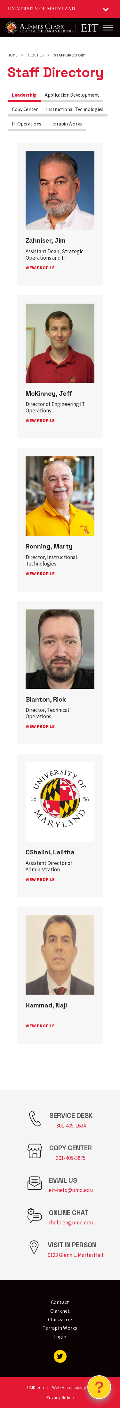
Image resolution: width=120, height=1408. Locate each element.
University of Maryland (42, 8)
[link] (60, 214)
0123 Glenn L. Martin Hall (75, 1254)
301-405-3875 (70, 1158)
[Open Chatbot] (99, 1387)
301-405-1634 (71, 1125)
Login (59, 1336)
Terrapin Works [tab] (66, 123)
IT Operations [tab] (26, 123)
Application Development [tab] (72, 94)
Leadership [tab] (24, 94)
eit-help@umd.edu (71, 1190)
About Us (36, 55)
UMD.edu (35, 1387)
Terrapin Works (60, 1328)
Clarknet (60, 1311)
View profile (40, 268)
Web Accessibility (69, 1387)
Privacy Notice (60, 1397)
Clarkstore (60, 1319)
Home (12, 55)
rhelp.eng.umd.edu (71, 1222)
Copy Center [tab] (25, 109)
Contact (60, 1302)
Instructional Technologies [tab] (74, 109)
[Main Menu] (108, 28)
